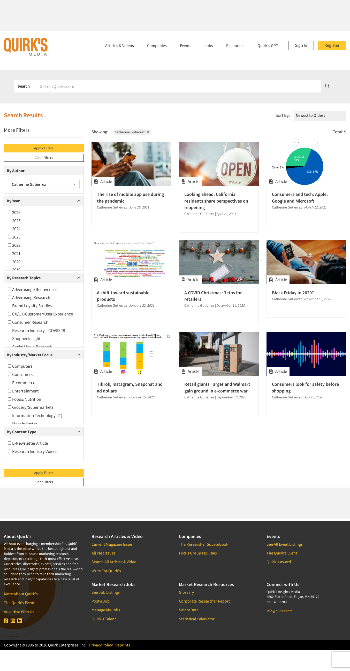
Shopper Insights (25, 338)
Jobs (208, 45)
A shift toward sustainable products (123, 296)
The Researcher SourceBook (203, 544)
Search (24, 86)
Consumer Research (28, 322)
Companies (157, 45)
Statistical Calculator (197, 618)
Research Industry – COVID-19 (36, 330)
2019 (14, 270)
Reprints (122, 644)
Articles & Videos (119, 45)
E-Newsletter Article (28, 443)
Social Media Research (30, 347)
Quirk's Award (279, 561)
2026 (14, 212)
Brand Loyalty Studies (30, 305)
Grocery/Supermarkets (31, 407)
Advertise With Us (19, 611)
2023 (14, 237)
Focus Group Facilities (198, 553)
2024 (14, 229)
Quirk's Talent (104, 618)
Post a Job (101, 601)
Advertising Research (29, 297)
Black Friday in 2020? (293, 293)
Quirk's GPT (267, 45)
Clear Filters (44, 157)
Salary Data (189, 609)
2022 (14, 245)
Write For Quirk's (106, 570)
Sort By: (283, 115)
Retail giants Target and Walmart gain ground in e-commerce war (217, 387)
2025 (14, 220)
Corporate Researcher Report (204, 601)
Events (185, 45)
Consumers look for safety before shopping (305, 387)
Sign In (301, 45)
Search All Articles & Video (114, 561)
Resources (235, 45)
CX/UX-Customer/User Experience (40, 314)
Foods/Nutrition (24, 399)
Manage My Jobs (106, 609)
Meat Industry (22, 424)
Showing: (100, 132)
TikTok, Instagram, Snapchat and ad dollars (130, 387)
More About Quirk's (21, 593)
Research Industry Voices (32, 451)
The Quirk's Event (19, 602)
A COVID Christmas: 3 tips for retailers (213, 296)
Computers (20, 366)
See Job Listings (106, 592)
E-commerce (21, 382)
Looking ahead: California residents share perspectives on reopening (216, 200)
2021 (14, 253)
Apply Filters (44, 148)
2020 (14, 262)
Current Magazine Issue (112, 544)
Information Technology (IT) (35, 415)
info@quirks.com (280, 610)
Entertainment (23, 391)
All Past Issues (104, 553)
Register (331, 45)
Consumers (20, 374)
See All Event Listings (285, 544)
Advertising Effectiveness (32, 289)
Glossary (186, 592)
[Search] (178, 86)
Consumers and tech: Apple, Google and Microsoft (300, 197)
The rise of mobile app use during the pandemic (130, 197)
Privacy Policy (101, 644)
